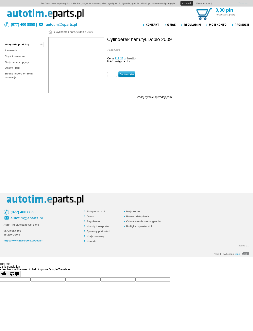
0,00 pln (224, 10)
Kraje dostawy (94, 236)
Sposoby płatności (97, 231)
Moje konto (131, 211)
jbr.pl (242, 254)
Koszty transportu (96, 226)
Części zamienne (15, 56)
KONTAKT (151, 25)
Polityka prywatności (137, 226)
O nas (89, 216)
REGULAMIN (191, 25)
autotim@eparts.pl (61, 25)
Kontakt (90, 241)
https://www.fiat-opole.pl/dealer (23, 240)
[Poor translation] (14, 274)
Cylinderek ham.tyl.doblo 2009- (75, 31)
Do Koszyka (127, 74)
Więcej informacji (204, 3)
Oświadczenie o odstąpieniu (142, 221)
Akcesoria (11, 50)
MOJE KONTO (216, 25)
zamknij (186, 3)
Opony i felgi (12, 67)
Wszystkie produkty (17, 44)
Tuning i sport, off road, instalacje (19, 75)
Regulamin (92, 221)
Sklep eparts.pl (94, 211)
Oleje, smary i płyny (17, 62)
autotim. (27, 13)
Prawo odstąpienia (136, 216)
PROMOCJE (240, 25)
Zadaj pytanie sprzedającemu (155, 97)
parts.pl (65, 13)
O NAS (170, 25)
